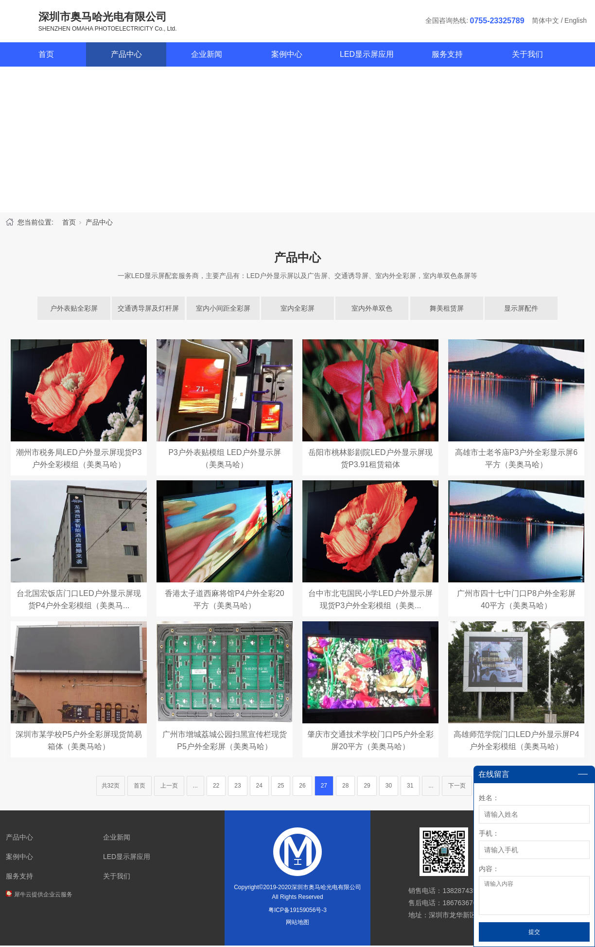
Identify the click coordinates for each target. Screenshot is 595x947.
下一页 (457, 787)
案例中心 (286, 56)
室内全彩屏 (297, 310)
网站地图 (297, 923)
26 (302, 787)
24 (259, 787)
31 (410, 787)
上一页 (169, 787)
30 (388, 787)
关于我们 (527, 56)
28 (345, 787)
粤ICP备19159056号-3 (297, 911)
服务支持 (447, 56)
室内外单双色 (371, 310)
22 (216, 787)
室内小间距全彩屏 (223, 310)
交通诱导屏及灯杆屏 (148, 310)
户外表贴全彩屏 (74, 310)
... (195, 787)
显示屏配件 (521, 310)
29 (367, 787)
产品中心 (126, 56)
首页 (46, 56)
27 (324, 787)
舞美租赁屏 (447, 310)
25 (281, 787)
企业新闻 (206, 56)
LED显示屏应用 (367, 56)
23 (237, 787)
